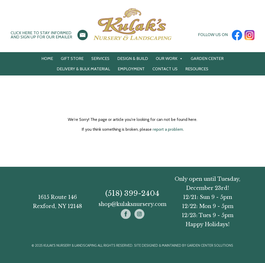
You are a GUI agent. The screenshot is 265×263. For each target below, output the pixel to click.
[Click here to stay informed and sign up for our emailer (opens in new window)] (82, 34)
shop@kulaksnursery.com (132, 204)
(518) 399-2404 (132, 193)
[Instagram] (249, 34)
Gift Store (72, 58)
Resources (196, 68)
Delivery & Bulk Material (83, 68)
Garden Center (207, 58)
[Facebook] (237, 34)
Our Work (169, 58)
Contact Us (165, 68)
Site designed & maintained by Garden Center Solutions (183, 245)
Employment (131, 68)
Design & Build (132, 58)
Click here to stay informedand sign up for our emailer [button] (41, 34)
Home (47, 58)
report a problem (168, 129)
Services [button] (100, 58)
